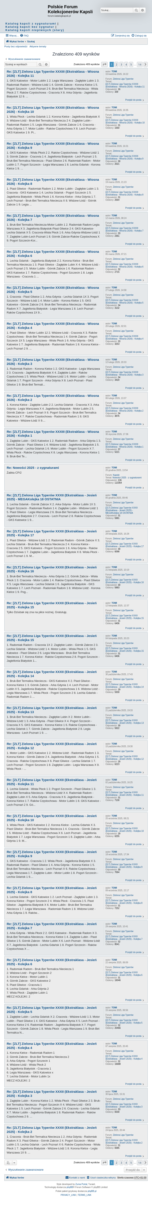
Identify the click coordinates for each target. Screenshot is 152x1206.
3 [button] (121, 64)
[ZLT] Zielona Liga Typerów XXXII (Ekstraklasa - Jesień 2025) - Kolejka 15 (125, 616)
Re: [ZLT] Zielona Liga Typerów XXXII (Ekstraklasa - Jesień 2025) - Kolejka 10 (52, 818)
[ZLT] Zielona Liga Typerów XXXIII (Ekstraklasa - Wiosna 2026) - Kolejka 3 (125, 373)
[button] (104, 64)
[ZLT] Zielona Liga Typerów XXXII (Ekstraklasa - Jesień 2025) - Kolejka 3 (124, 1105)
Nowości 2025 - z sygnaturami (127, 477)
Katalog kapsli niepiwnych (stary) (34, 30)
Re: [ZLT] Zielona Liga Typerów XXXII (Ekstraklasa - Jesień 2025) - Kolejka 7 (52, 926)
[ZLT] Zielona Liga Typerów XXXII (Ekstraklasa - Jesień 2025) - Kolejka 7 (124, 937)
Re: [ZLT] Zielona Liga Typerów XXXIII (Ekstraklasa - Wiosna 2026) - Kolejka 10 (53, 109)
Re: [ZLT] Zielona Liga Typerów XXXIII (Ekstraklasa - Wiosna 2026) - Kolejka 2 (53, 398)
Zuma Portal (81, 1184)
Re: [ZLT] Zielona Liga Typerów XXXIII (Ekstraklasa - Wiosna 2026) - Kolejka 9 (53, 145)
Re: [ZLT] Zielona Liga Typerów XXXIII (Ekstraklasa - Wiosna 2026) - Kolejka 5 (53, 290)
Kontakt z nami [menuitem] (75, 1177)
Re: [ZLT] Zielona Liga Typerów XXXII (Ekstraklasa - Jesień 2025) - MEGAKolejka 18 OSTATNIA (52, 497)
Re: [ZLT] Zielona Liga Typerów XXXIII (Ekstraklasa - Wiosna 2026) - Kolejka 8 (53, 181)
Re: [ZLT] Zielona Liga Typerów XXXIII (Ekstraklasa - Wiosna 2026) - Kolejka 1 (53, 434)
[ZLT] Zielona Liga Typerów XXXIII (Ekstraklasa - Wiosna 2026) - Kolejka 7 (125, 229)
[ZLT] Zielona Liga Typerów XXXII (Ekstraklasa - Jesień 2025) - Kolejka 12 (125, 757)
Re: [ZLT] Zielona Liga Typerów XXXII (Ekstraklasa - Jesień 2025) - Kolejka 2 (52, 1130)
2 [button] (116, 64)
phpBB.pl (92, 1191)
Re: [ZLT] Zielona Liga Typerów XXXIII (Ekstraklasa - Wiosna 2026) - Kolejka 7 (53, 218)
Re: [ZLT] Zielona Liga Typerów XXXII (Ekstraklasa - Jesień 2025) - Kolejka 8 (52, 890)
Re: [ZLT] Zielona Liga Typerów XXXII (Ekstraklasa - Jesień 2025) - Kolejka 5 (52, 1010)
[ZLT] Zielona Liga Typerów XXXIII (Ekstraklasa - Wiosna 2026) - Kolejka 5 (125, 301)
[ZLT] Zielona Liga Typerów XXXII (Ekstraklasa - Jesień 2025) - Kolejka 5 (124, 1021)
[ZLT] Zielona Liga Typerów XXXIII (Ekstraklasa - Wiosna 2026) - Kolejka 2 (125, 409)
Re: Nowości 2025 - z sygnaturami (33, 467)
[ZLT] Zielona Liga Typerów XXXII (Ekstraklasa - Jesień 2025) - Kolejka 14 (125, 685)
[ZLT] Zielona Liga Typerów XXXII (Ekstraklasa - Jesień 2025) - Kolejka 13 (125, 721)
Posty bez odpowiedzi (15, 46)
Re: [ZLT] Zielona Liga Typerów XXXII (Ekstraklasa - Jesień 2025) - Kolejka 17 (52, 533)
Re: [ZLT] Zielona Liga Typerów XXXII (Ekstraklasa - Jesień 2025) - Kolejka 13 (52, 710)
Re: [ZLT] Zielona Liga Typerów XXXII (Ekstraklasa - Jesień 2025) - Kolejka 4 (52, 1046)
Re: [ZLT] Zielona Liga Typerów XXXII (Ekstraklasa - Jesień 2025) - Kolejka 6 (52, 962)
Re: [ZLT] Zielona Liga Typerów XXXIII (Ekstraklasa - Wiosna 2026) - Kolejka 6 (53, 254)
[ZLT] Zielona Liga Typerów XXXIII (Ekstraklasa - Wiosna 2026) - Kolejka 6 (125, 265)
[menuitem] (24, 35)
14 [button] (139, 64)
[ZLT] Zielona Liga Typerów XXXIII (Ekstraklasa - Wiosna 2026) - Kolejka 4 (125, 337)
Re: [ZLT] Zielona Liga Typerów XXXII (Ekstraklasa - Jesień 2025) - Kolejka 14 (52, 674)
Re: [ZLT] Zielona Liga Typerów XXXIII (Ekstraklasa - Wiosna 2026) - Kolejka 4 (53, 326)
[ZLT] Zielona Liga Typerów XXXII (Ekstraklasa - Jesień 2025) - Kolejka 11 (125, 793)
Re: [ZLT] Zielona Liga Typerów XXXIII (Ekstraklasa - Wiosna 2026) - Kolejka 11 (53, 73)
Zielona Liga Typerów (123, 79)
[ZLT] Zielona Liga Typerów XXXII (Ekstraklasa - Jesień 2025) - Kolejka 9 (124, 865)
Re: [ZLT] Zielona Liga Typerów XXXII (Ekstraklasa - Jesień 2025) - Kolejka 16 (52, 569)
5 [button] (131, 64)
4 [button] (126, 64)
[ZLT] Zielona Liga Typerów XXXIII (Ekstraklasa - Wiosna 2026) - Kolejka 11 (125, 85)
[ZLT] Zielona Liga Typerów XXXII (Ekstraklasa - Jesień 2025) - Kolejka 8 (124, 901)
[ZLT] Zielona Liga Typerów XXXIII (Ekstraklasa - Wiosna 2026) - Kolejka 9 (125, 157)
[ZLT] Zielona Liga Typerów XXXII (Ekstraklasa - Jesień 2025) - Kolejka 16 (125, 581)
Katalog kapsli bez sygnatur (29, 26)
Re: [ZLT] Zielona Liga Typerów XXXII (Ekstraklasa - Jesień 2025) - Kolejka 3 (52, 1094)
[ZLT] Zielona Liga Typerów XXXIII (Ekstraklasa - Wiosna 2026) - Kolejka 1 (125, 445)
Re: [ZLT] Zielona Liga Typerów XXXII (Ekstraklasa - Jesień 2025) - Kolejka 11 (52, 782)
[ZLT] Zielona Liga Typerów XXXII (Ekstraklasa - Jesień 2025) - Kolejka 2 (124, 1141)
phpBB (70, 1187)
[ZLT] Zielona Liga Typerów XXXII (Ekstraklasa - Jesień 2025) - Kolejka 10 (125, 829)
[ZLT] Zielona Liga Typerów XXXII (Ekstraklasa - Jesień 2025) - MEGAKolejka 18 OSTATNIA (122, 510)
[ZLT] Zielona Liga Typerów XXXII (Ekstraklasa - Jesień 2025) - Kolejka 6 (124, 973)
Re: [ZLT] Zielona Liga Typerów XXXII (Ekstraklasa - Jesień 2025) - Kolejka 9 (52, 854)
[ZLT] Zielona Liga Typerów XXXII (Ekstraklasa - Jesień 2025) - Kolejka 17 (125, 545)
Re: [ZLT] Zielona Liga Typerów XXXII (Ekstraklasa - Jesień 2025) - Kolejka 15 (52, 605)
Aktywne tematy (37, 46)
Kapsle (116, 475)
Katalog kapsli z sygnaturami (30, 23)
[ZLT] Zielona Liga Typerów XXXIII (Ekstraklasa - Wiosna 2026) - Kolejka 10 (125, 121)
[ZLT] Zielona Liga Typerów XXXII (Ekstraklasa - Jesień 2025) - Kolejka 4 (124, 1057)
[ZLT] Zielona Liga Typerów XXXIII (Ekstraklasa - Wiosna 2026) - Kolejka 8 (125, 193)
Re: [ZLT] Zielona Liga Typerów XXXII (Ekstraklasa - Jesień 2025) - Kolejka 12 (52, 746)
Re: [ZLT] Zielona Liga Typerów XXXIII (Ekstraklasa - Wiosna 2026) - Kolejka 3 (53, 362)
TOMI (114, 71)
